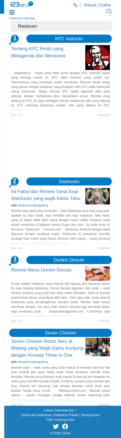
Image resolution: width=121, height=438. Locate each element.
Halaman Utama (21, 18)
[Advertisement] (60, 144)
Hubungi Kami (65, 419)
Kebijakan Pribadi (66, 415)
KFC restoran (69, 38)
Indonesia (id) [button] (65, 410)
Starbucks (69, 181)
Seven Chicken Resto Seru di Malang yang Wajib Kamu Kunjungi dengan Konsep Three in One (47, 348)
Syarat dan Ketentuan (36, 415)
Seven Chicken (60, 332)
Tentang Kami (90, 415)
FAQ (49, 419)
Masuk (90, 5)
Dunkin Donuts (69, 259)
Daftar (105, 5)
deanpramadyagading (33, 205)
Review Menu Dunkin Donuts (41, 269)
